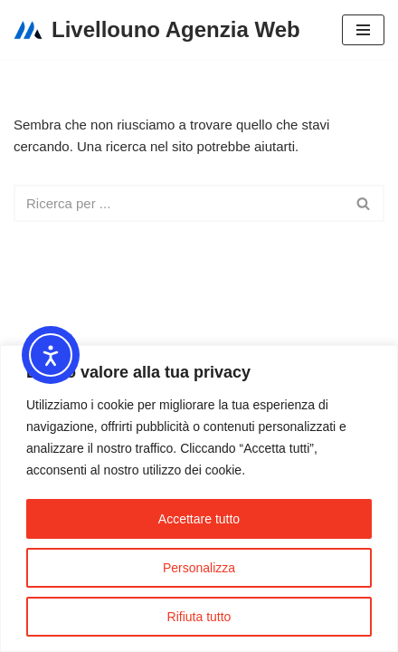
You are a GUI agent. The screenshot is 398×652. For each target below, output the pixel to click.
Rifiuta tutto (199, 616)
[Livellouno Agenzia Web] (157, 30)
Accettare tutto (199, 519)
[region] (199, 498)
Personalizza (199, 568)
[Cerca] (179, 203)
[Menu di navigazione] (363, 29)
